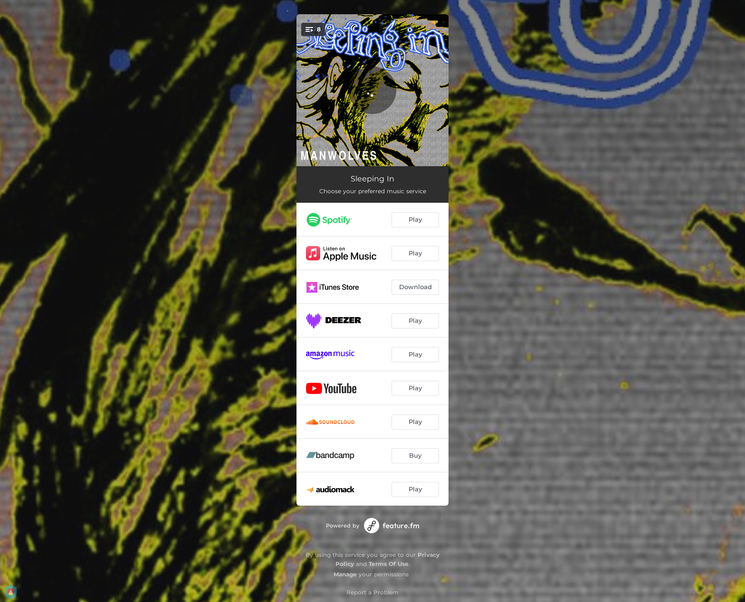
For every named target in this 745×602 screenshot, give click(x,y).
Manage (345, 574)
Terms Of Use (389, 563)
